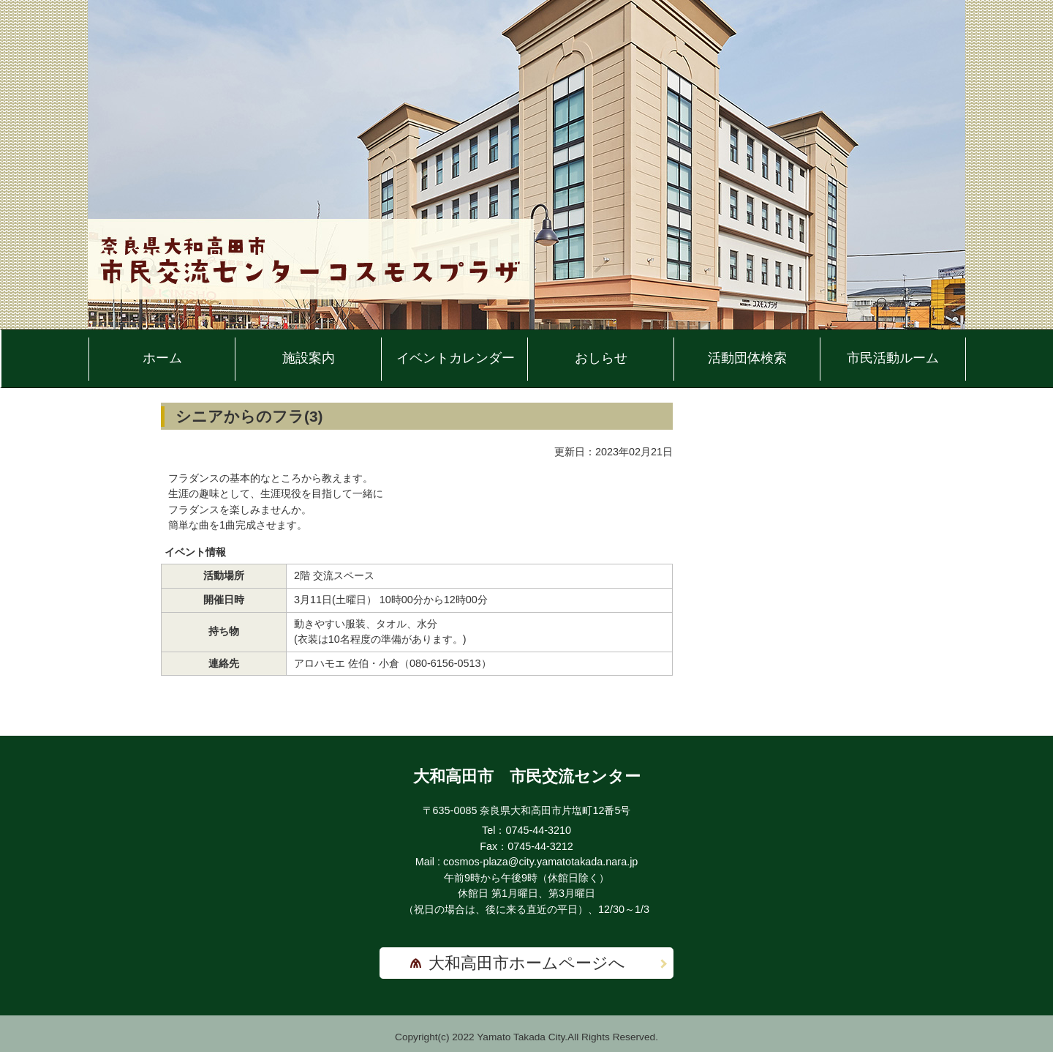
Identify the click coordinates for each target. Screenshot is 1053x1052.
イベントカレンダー (455, 358)
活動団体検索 (747, 358)
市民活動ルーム (893, 358)
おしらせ (601, 358)
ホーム (162, 358)
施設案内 (308, 358)
